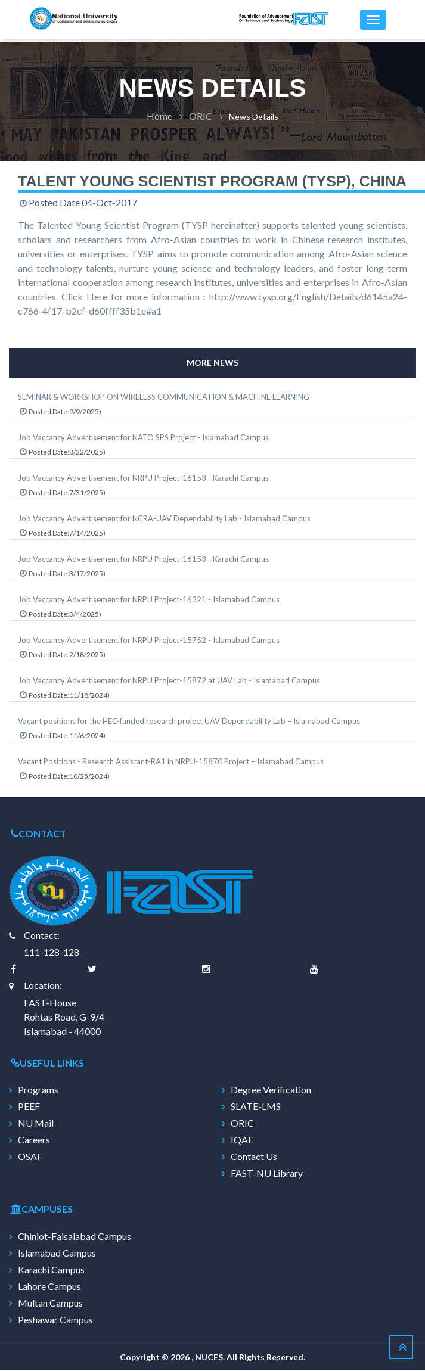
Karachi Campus (51, 1270)
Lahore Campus (49, 1287)
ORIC (200, 116)
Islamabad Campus (57, 1253)
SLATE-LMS (256, 1107)
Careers (34, 1140)
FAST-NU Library (267, 1173)
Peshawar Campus (55, 1320)
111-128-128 (51, 951)
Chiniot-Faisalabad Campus (74, 1237)
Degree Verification (271, 1090)
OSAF (30, 1157)
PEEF (29, 1107)
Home (159, 116)
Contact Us (254, 1157)
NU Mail (36, 1123)
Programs (38, 1090)
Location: (43, 985)
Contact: (42, 935)
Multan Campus (50, 1303)
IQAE (242, 1140)
